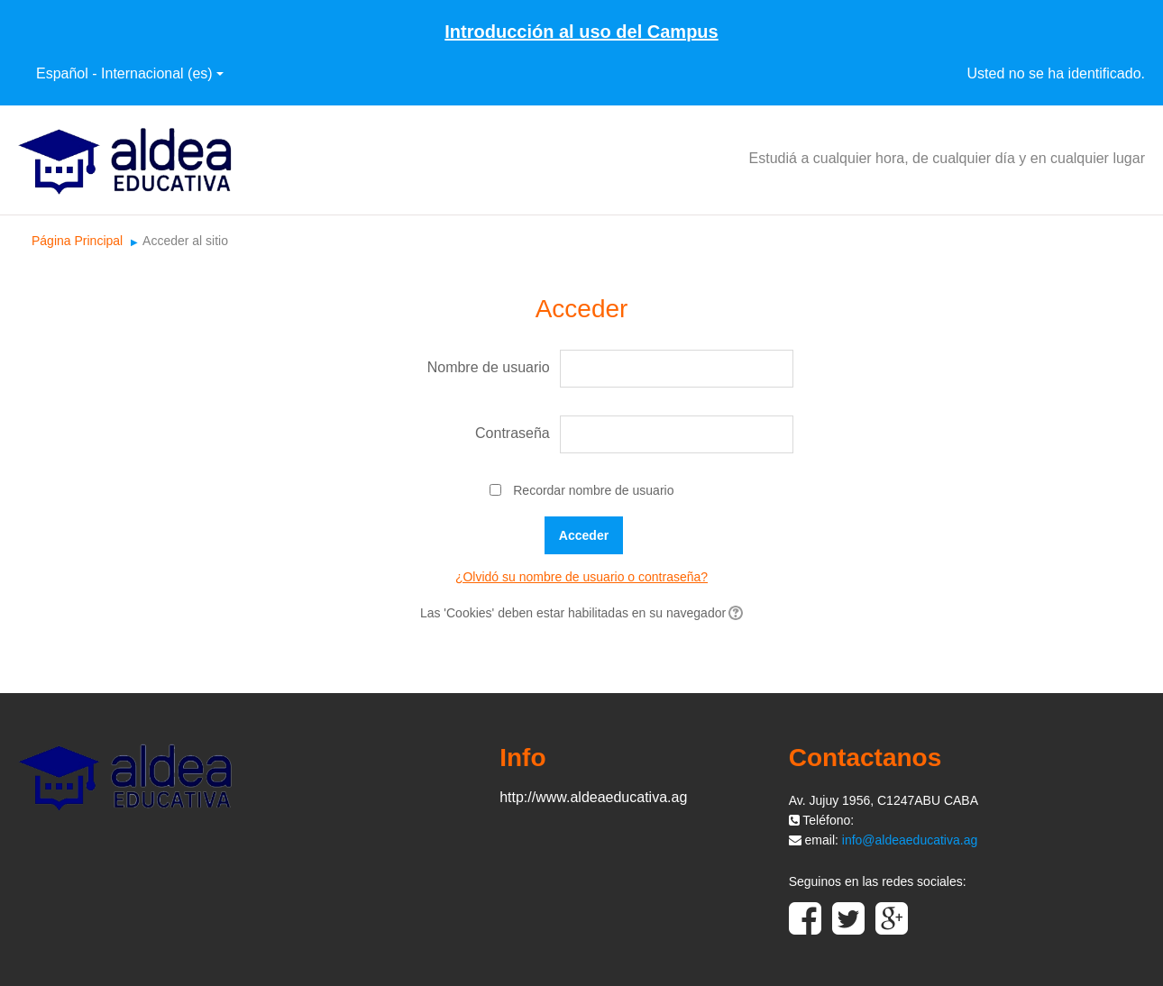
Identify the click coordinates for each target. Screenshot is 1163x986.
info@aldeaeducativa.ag (909, 840)
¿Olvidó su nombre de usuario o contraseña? (581, 577)
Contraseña (512, 433)
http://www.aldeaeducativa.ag (593, 797)
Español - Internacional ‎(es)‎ (130, 73)
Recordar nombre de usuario (593, 490)
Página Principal (77, 240)
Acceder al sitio (185, 240)
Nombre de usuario (488, 367)
